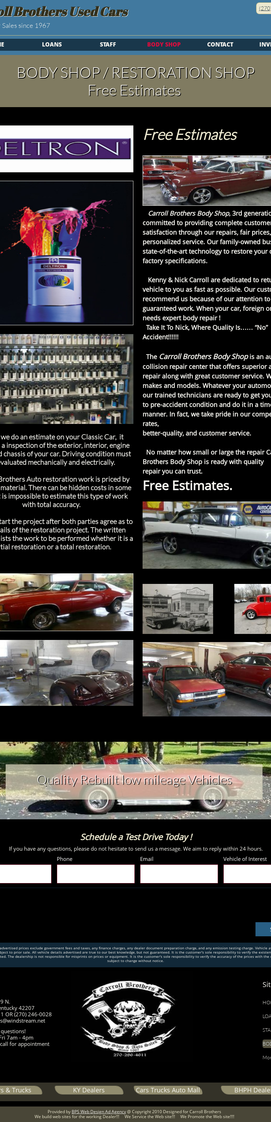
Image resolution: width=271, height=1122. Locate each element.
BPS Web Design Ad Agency (99, 1112)
